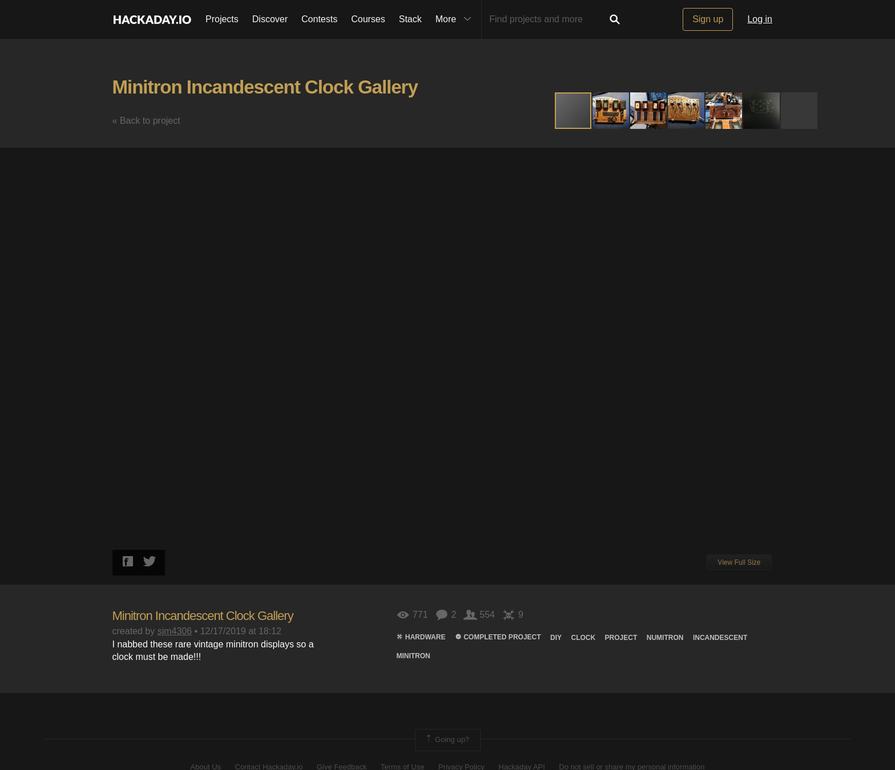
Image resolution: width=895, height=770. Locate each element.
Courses (368, 19)
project (621, 638)
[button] (611, 110)
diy (556, 638)
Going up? (447, 739)
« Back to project (146, 120)
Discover (270, 19)
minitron (413, 656)
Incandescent (720, 638)
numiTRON (665, 638)
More (456, 19)
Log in (759, 19)
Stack (410, 19)
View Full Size (738, 562)
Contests (319, 19)
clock (583, 638)
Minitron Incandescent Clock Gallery (265, 87)
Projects (222, 19)
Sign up (707, 19)
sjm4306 (175, 631)
